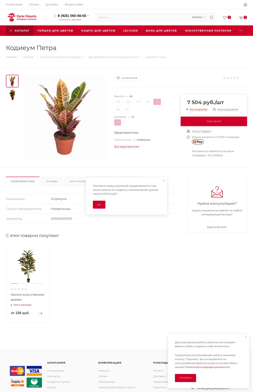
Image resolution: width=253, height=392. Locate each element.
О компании (55, 370)
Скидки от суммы (58, 381)
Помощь (160, 362)
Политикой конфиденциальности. (207, 367)
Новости (104, 370)
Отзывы (52, 181)
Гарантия (159, 387)
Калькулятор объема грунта (116, 387)
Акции (51, 387)
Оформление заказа (167, 381)
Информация (109, 362)
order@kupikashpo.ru (213, 388)
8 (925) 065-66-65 (72, 16)
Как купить (78, 181)
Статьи (102, 376)
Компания (56, 362)
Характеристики (23, 181)
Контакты (53, 376)
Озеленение (106, 381)
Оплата (158, 370)
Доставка (159, 376)
